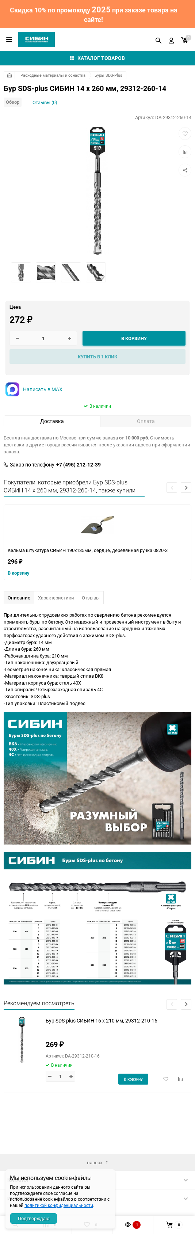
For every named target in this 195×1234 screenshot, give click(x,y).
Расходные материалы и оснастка (52, 75)
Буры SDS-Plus (108, 75)
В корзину (19, 573)
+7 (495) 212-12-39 (78, 464)
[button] (186, 487)
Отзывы (91, 597)
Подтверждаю (34, 1218)
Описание (19, 597)
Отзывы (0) (44, 102)
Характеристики (56, 597)
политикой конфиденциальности (58, 1205)
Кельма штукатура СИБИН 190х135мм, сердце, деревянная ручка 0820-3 (88, 550)
